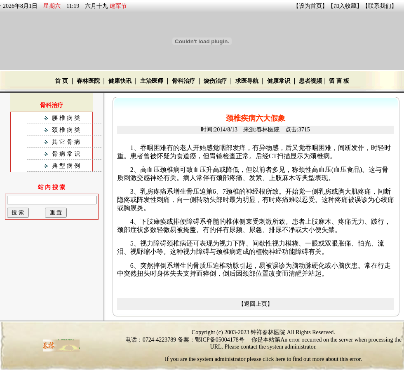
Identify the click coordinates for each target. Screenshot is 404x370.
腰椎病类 (67, 118)
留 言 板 (339, 81)
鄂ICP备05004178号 (219, 340)
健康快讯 (120, 81)
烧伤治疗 (215, 81)
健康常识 (278, 81)
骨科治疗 (183, 81)
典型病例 (67, 166)
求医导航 (246, 81)
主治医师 (151, 81)
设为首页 (310, 6)
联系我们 (379, 6)
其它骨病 (67, 142)
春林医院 (88, 81)
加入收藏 (345, 6)
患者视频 (310, 81)
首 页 (61, 81)
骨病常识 (67, 154)
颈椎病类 (67, 130)
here (280, 359)
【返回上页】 (255, 304)
